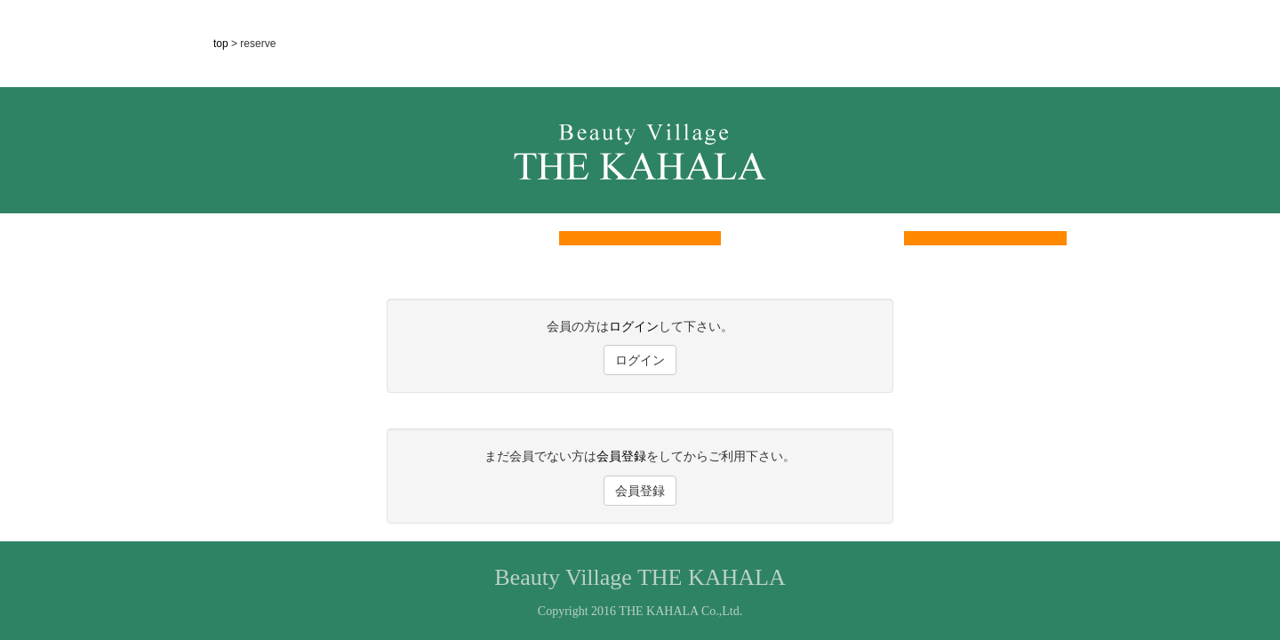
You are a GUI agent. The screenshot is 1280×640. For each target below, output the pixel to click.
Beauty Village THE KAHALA (639, 577)
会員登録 (621, 456)
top (222, 43)
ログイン (634, 326)
